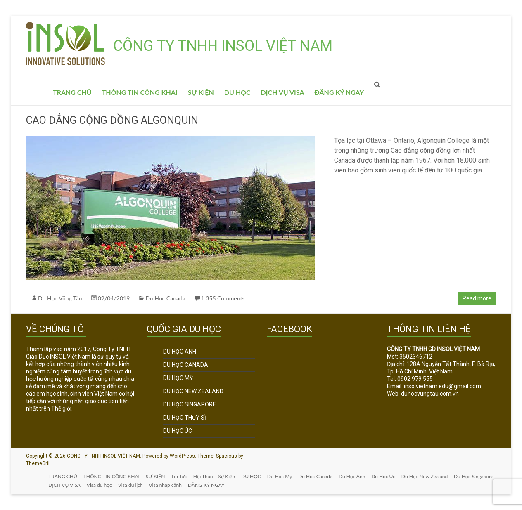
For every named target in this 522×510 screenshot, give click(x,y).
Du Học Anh (356, 476)
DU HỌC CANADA (185, 364)
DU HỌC (237, 92)
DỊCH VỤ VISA (282, 92)
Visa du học (146, 485)
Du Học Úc (388, 476)
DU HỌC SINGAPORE (189, 404)
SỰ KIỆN (201, 92)
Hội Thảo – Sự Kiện (217, 476)
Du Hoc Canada (165, 298)
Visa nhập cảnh (213, 485)
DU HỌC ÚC (177, 430)
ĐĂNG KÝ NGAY (339, 92)
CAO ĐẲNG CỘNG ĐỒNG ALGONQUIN (112, 120)
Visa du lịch (178, 485)
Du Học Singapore (69, 485)
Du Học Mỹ (283, 476)
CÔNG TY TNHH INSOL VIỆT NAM (222, 45)
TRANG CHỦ (72, 92)
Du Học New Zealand (430, 476)
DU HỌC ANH (179, 351)
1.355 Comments (223, 298)
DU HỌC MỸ (178, 378)
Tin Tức (181, 476)
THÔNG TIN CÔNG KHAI (140, 92)
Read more (477, 298)
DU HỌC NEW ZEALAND (193, 391)
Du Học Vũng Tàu (60, 298)
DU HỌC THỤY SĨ (184, 417)
